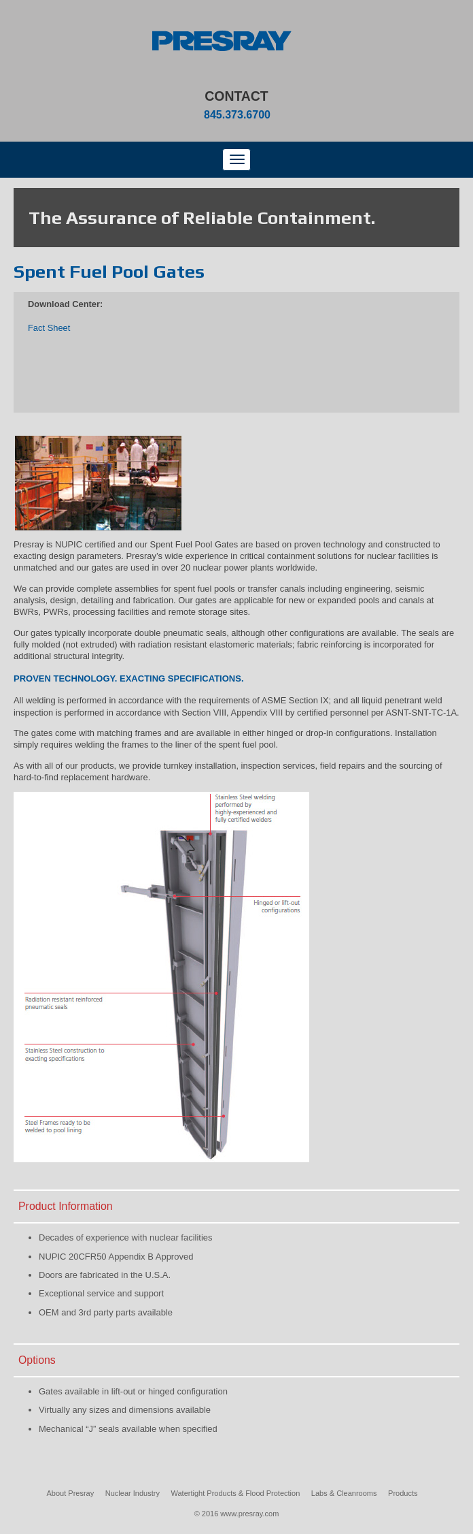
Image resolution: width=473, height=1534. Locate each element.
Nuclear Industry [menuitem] (132, 1493)
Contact (236, 96)
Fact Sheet (49, 328)
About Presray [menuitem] (70, 1493)
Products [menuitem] (402, 1493)
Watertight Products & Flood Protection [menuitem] (235, 1493)
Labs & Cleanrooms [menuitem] (344, 1493)
